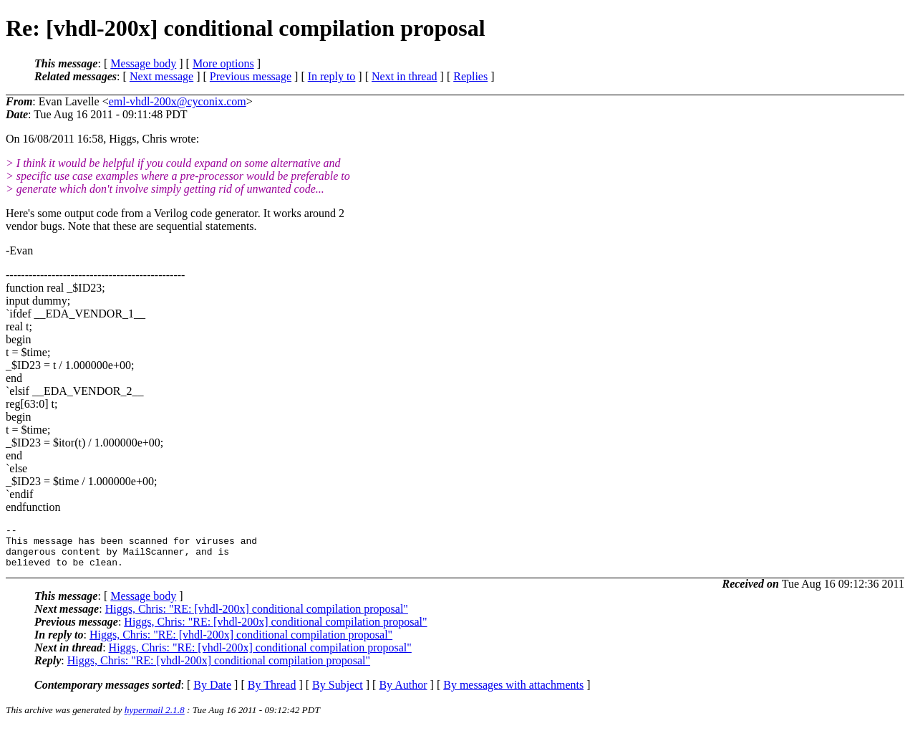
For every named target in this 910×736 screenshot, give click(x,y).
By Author (403, 693)
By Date (212, 693)
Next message (161, 76)
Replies (470, 76)
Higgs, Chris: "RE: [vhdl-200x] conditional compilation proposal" (256, 617)
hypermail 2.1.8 (155, 718)
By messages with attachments (513, 693)
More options (223, 63)
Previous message (250, 76)
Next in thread (404, 76)
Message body (143, 63)
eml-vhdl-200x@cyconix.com (177, 101)
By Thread (272, 693)
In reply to (332, 76)
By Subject (337, 693)
